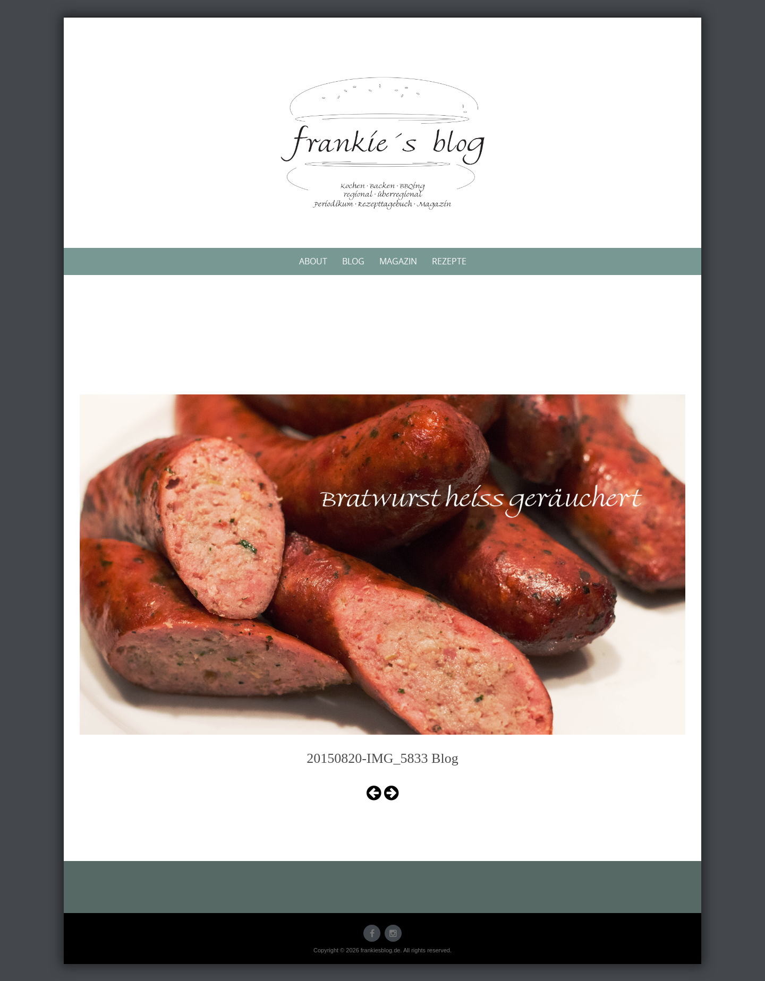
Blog (353, 261)
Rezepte (449, 261)
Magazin (398, 261)
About (313, 261)
